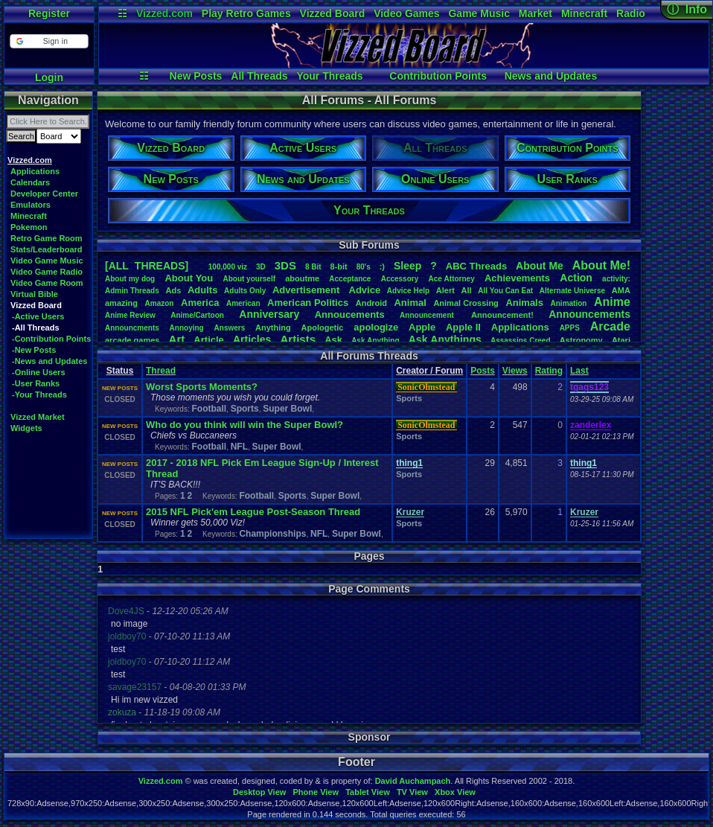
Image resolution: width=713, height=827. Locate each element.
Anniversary (269, 314)
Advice (365, 290)
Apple (422, 327)
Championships (272, 534)
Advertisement (307, 290)
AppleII (463, 327)
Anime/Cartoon (197, 315)
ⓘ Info (687, 9)
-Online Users (38, 372)
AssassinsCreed (520, 340)
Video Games (406, 13)
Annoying (187, 328)
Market (535, 13)
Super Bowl (287, 408)
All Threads (259, 76)
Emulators (30, 204)
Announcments (132, 328)
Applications (35, 171)
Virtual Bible (34, 294)
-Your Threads (39, 394)
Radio (630, 13)
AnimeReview (130, 315)
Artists (298, 339)
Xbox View (455, 792)
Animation (569, 303)
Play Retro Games (246, 13)
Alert (445, 290)
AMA (621, 290)
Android (371, 302)
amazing (121, 302)
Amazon (159, 303)
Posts (482, 370)
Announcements (589, 314)
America (200, 302)
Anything (273, 327)
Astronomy (581, 340)
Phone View (315, 792)
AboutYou (188, 278)
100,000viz (227, 267)
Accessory (400, 279)
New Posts (196, 76)
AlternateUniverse (572, 291)
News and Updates (551, 76)
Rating (549, 370)
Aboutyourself (249, 279)
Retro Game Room (46, 238)
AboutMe (539, 266)
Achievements (517, 278)
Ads (173, 290)
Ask (333, 339)
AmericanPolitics (307, 302)
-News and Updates (49, 361)
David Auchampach (413, 780)
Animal (410, 302)
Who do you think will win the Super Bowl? (244, 424)
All (466, 290)
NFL (239, 446)
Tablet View (367, 792)
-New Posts (34, 349)
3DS (285, 265)
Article (208, 339)
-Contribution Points (51, 338)
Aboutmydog (130, 279)
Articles (252, 339)
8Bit (313, 267)
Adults (202, 290)
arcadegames (132, 340)
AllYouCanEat (505, 291)
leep (407, 266)
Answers (230, 328)
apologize (376, 327)
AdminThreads (132, 291)
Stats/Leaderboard (46, 249)
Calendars (30, 182)
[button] (49, 41)
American (243, 303)
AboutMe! (601, 265)
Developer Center (44, 193)
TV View (412, 792)
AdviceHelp (408, 291)
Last (579, 370)
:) (382, 266)
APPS (570, 328)
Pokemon (29, 227)
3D (261, 267)
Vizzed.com (164, 13)
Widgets (26, 428)
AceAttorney (451, 279)
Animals (524, 302)
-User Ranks (36, 383)
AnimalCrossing (465, 302)
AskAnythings (445, 339)
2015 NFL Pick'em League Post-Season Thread (253, 511)
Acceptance (350, 279)
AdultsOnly (245, 291)
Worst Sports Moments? (202, 386)
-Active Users (38, 316)
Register (49, 13)
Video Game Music (46, 260)
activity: (616, 279)
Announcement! (502, 314)
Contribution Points (438, 76)
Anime (612, 302)
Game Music (478, 13)
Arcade (610, 326)
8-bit (339, 266)
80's (363, 267)
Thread (161, 370)
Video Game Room (46, 282)
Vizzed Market (37, 416)
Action (576, 278)
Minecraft (584, 13)
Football (208, 408)
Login (49, 77)
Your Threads (329, 76)
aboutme (302, 278)
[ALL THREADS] (146, 266)
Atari (621, 340)
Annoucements (350, 314)
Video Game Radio (46, 271)
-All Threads (36, 327)
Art (177, 339)
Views (515, 370)
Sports (245, 408)
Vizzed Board (332, 13)
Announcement (428, 315)
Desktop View (259, 792)
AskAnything (375, 340)
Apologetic (322, 327)
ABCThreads (476, 266)
